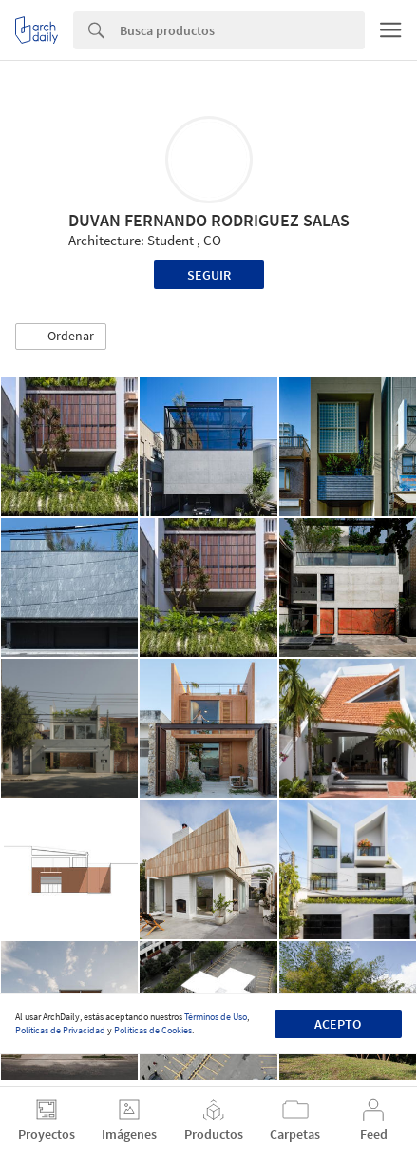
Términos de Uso (215, 1017)
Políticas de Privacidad (60, 1030)
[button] (60, 336)
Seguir (209, 274)
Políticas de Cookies (153, 1030)
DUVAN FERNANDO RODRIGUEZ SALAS (209, 220)
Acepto (337, 1023)
